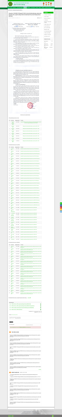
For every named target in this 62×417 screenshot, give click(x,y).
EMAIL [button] (37, 7)
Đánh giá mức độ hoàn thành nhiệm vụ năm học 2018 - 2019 (31, 126)
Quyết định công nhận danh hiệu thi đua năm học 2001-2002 (28, 222)
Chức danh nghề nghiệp (47, 31)
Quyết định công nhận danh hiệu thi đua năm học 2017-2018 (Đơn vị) (29, 180)
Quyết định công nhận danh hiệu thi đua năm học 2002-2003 (28, 219)
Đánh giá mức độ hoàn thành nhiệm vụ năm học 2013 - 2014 (31, 138)
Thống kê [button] (43, 7)
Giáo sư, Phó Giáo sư (47, 18)
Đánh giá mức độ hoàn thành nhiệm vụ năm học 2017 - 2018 (31, 128)
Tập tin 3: (21, 307)
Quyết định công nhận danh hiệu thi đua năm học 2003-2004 (28, 217)
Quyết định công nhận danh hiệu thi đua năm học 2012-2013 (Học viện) (29, 158)
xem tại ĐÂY (29, 297)
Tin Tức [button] (25, 8)
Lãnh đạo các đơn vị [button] (48, 7)
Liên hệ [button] (40, 7)
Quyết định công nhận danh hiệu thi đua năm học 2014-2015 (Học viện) (29, 168)
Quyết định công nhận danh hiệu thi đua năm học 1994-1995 (28, 239)
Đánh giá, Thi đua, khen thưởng (47, 22)
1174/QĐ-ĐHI (13, 213)
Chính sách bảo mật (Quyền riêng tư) (34, 412)
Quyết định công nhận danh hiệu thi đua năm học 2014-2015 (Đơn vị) (29, 170)
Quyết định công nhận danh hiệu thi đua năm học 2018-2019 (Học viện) (29, 190)
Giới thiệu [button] (14, 8)
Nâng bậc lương (46, 29)
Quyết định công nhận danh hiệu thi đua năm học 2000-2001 (28, 224)
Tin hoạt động (46, 16)
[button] (40, 307)
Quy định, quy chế (47, 36)
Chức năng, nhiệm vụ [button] (20, 7)
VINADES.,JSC (38, 413)
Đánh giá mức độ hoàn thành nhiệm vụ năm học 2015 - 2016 (31, 133)
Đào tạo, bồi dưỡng (47, 27)
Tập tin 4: (15, 309)
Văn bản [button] (28, 8)
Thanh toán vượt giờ (47, 24)
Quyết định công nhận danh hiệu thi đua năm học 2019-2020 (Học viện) (29, 151)
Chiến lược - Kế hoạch (47, 34)
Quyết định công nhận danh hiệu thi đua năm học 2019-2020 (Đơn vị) (29, 148)
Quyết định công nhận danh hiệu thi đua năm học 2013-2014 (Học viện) (29, 153)
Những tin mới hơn (15, 372)
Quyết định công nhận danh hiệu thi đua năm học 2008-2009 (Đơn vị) (29, 202)
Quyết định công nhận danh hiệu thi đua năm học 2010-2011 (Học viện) (29, 195)
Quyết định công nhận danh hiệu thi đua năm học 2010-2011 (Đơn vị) (29, 192)
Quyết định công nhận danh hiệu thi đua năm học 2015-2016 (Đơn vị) (29, 175)
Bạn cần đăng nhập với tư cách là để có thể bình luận (20, 327)
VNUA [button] (11, 7)
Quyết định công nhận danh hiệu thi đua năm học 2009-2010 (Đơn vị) (29, 197)
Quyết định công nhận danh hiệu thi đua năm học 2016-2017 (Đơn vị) (29, 185)
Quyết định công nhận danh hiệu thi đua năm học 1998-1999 (28, 229)
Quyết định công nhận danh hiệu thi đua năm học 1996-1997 (28, 234)
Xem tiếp (40, 369)
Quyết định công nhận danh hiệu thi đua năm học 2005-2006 (28, 213)
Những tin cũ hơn (23, 372)
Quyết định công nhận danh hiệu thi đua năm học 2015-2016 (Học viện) (29, 173)
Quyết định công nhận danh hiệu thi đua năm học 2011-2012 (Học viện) (29, 163)
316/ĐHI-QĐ (12, 239)
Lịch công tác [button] (33, 7)
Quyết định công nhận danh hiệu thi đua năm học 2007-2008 (28, 207)
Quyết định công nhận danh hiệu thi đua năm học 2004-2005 (28, 214)
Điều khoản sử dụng (25, 412)
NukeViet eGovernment (28, 413)
